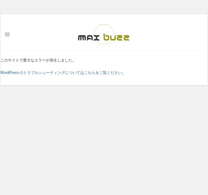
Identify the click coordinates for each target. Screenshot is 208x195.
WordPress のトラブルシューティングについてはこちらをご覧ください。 (63, 72)
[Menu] (7, 34)
